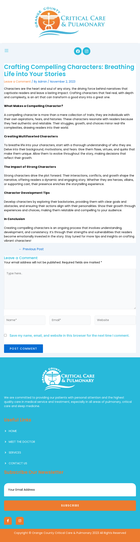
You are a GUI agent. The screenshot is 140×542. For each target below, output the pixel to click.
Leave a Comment (17, 82)
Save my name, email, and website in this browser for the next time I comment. (69, 335)
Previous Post (31, 249)
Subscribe (70, 505)
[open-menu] (6, 51)
